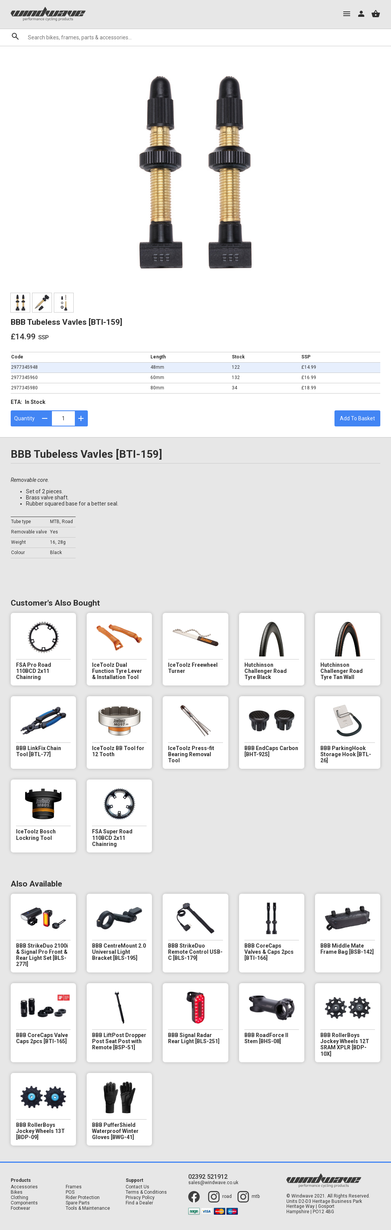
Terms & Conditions (146, 1192)
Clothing (19, 1197)
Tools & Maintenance (88, 1208)
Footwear (20, 1208)
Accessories (24, 1187)
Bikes (17, 1192)
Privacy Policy (140, 1197)
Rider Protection (83, 1197)
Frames (74, 1187)
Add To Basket (357, 418)
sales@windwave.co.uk (213, 1182)
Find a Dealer (139, 1203)
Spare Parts (78, 1203)
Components (24, 1203)
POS (70, 1192)
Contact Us (137, 1187)
